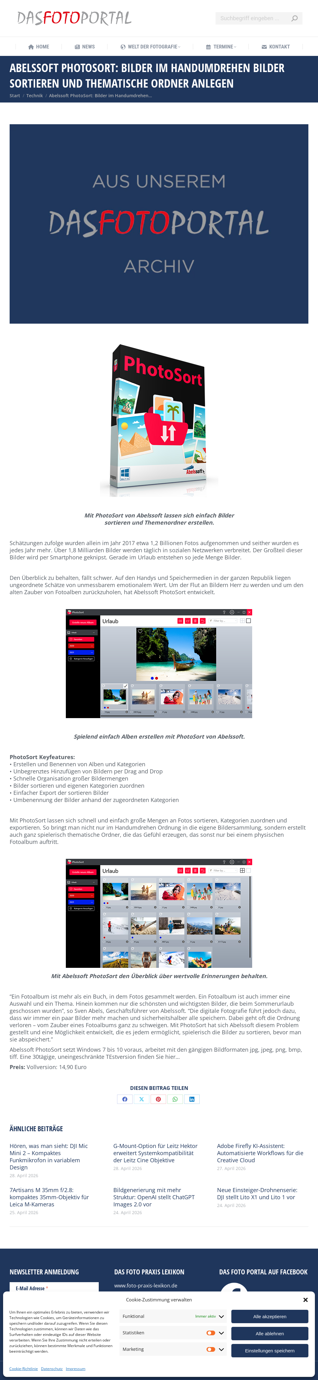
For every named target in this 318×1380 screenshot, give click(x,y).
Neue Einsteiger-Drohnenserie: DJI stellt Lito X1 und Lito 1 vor (257, 1193)
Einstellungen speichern (269, 1350)
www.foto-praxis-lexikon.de (145, 1285)
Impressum (75, 1368)
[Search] (259, 18)
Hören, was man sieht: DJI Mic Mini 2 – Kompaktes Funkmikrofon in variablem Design (49, 1156)
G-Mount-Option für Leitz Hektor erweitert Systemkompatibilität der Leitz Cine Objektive (155, 1153)
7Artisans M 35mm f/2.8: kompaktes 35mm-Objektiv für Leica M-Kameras (49, 1197)
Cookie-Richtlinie (23, 1368)
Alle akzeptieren (270, 1316)
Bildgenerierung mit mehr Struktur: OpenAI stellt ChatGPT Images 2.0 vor (154, 1197)
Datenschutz (52, 1368)
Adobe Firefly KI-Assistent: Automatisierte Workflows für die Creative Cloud (260, 1153)
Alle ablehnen (270, 1333)
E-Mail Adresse (32, 1288)
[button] (305, 1300)
